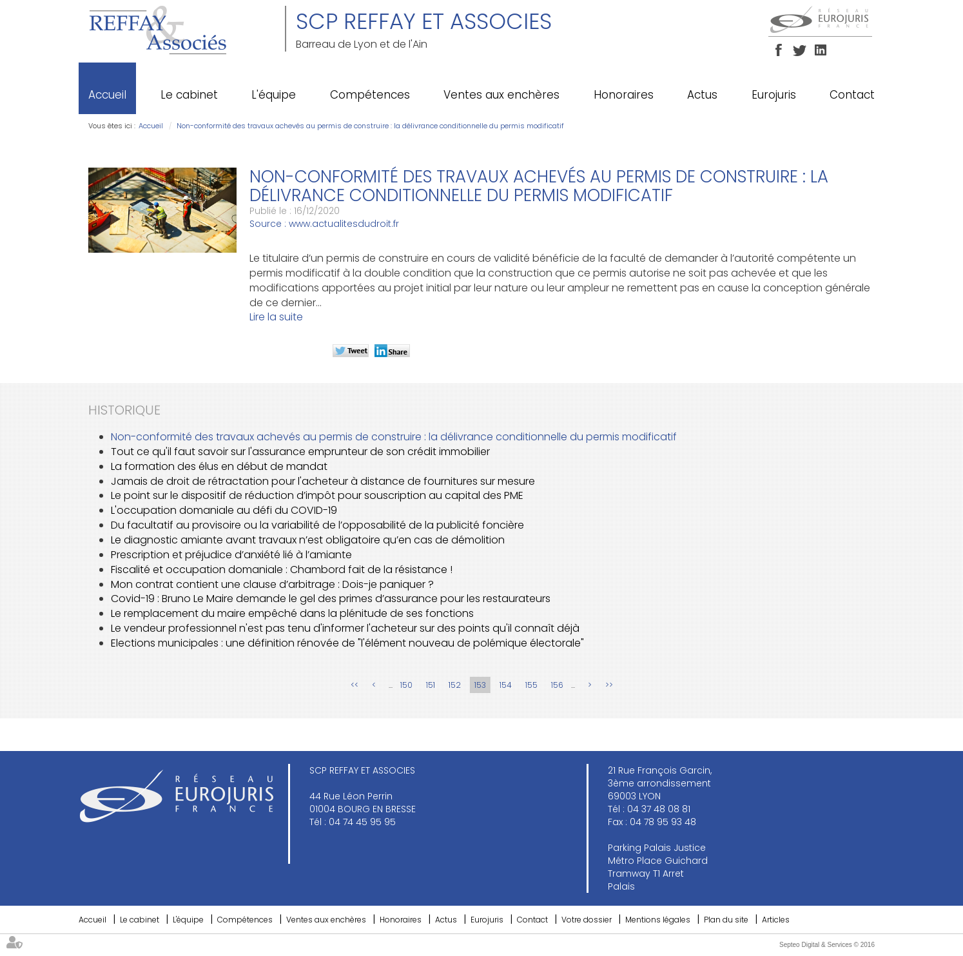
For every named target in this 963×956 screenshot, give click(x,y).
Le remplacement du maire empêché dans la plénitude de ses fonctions (292, 613)
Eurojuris (774, 94)
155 (531, 684)
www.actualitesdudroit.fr (344, 223)
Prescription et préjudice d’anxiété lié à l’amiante (231, 554)
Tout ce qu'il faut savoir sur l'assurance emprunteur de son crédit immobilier (300, 451)
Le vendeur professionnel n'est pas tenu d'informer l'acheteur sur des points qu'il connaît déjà (345, 628)
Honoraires (624, 94)
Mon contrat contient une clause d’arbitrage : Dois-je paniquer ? (272, 584)
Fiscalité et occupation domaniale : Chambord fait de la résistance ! (281, 569)
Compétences (370, 94)
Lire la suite (276, 316)
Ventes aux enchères (501, 94)
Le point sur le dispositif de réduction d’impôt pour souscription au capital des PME (317, 495)
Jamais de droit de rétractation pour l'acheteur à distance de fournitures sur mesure (323, 481)
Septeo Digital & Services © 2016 (827, 944)
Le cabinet (189, 94)
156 (557, 684)
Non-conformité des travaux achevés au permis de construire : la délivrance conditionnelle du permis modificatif (370, 126)
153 (480, 684)
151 (430, 684)
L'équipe (273, 94)
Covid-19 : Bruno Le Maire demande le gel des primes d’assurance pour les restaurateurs (330, 598)
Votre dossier (586, 919)
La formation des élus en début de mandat (219, 466)
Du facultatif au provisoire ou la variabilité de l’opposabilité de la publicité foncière (317, 525)
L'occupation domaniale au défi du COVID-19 (224, 510)
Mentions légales (657, 919)
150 (406, 684)
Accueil (107, 94)
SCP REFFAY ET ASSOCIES (424, 21)
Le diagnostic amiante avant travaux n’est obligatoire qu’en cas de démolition (308, 539)
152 (455, 684)
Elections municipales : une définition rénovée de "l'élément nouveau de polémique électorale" (347, 643)
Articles (776, 919)
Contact (852, 94)
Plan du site (726, 919)
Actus (702, 94)
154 (506, 684)
